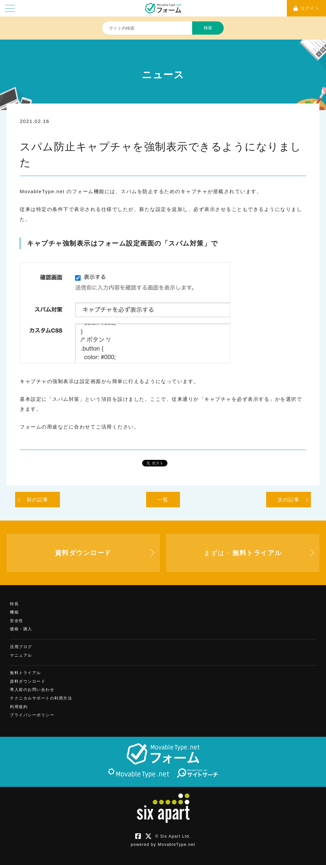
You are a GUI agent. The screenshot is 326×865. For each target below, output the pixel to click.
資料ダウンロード (27, 681)
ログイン (306, 8)
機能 (14, 612)
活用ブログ (21, 646)
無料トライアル (25, 673)
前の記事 (37, 499)
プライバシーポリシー (32, 715)
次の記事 (288, 499)
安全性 (16, 620)
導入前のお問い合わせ (32, 689)
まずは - (243, 552)
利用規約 (19, 706)
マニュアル (21, 655)
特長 (14, 604)
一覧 (163, 499)
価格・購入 (21, 629)
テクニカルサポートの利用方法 (41, 698)
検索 (208, 27)
